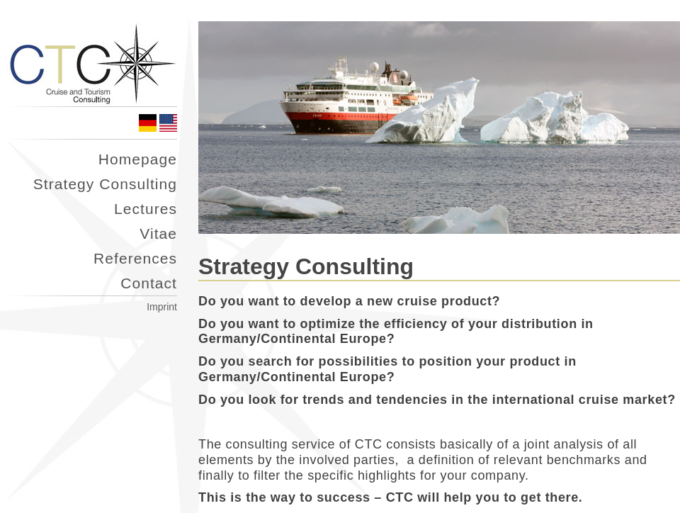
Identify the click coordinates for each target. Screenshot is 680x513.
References (135, 258)
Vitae (158, 233)
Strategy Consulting (105, 184)
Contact (148, 283)
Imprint (162, 306)
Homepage (137, 159)
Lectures (145, 209)
